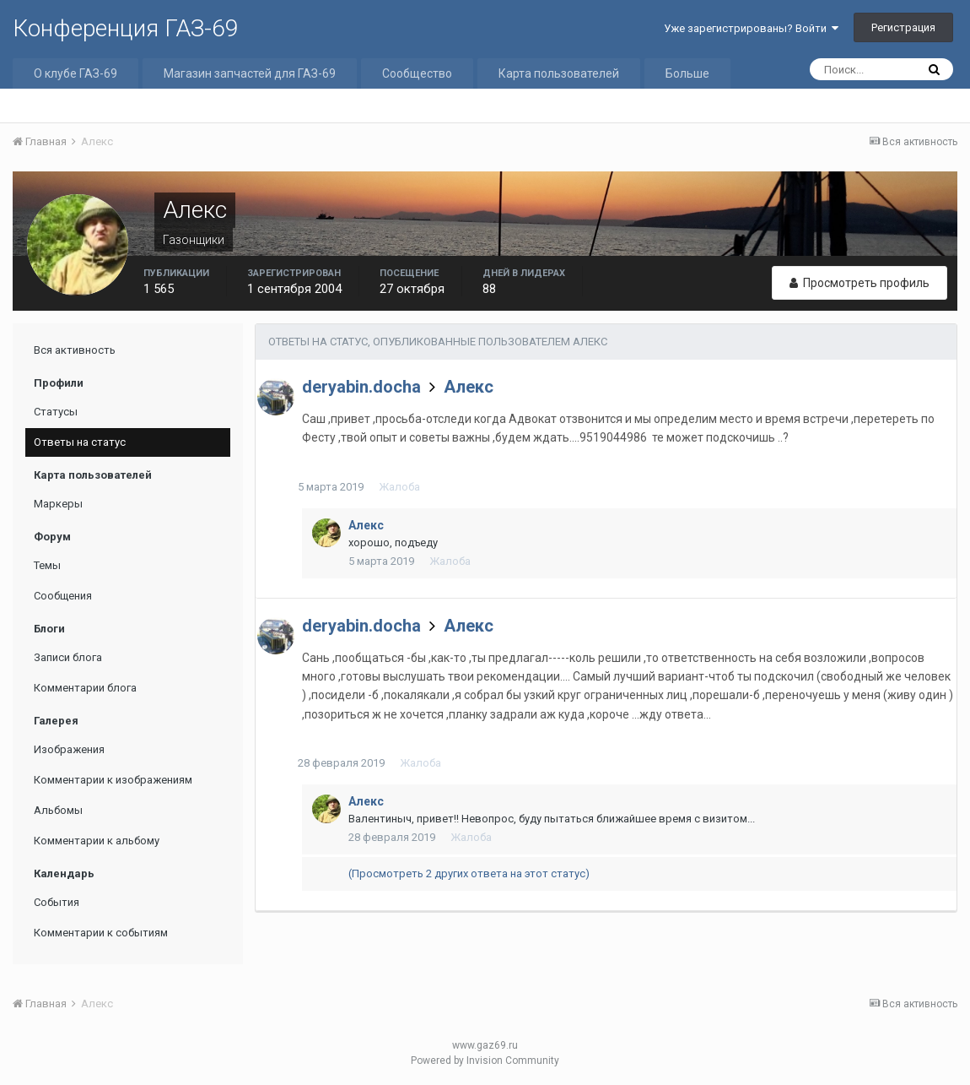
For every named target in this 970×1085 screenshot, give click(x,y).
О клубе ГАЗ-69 (75, 73)
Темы (47, 565)
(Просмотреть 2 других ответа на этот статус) (469, 873)
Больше (687, 73)
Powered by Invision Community (485, 1060)
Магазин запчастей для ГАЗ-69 (250, 73)
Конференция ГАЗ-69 (126, 28)
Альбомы (58, 810)
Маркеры (58, 503)
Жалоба (403, 486)
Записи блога (68, 657)
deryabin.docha (361, 387)
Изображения (69, 749)
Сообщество (417, 73)
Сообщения (63, 595)
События (56, 902)
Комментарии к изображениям (113, 779)
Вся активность (75, 350)
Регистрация (903, 27)
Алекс (468, 387)
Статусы (56, 411)
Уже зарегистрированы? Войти (751, 28)
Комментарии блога (85, 687)
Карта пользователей (558, 73)
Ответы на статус (80, 442)
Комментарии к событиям (101, 932)
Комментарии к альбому (96, 840)
